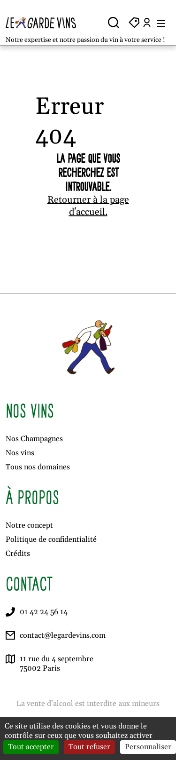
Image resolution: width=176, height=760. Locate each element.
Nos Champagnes (34, 438)
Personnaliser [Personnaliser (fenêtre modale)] (148, 747)
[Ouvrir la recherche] (113, 22)
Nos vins (20, 453)
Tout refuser (89, 747)
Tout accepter (31, 747)
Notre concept (29, 525)
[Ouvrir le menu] (161, 22)
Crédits (18, 553)
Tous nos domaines (38, 467)
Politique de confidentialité (51, 539)
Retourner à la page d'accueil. (88, 206)
